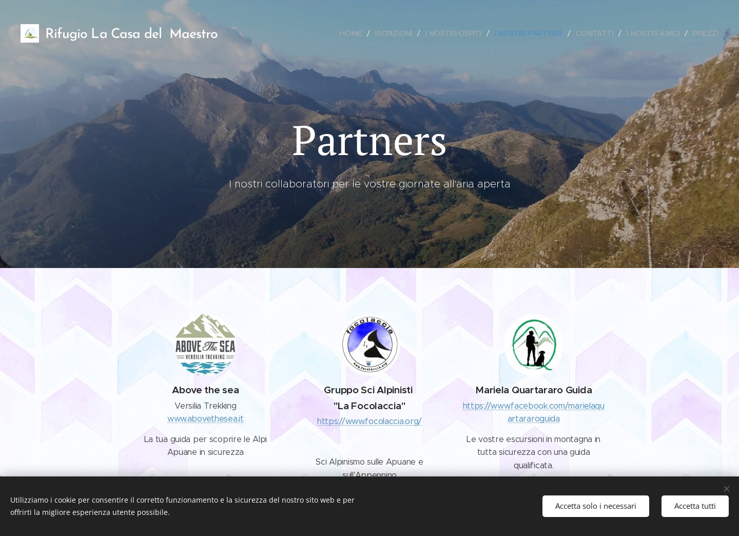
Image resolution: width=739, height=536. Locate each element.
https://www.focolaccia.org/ (369, 421)
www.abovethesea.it (205, 419)
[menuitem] (357, 33)
